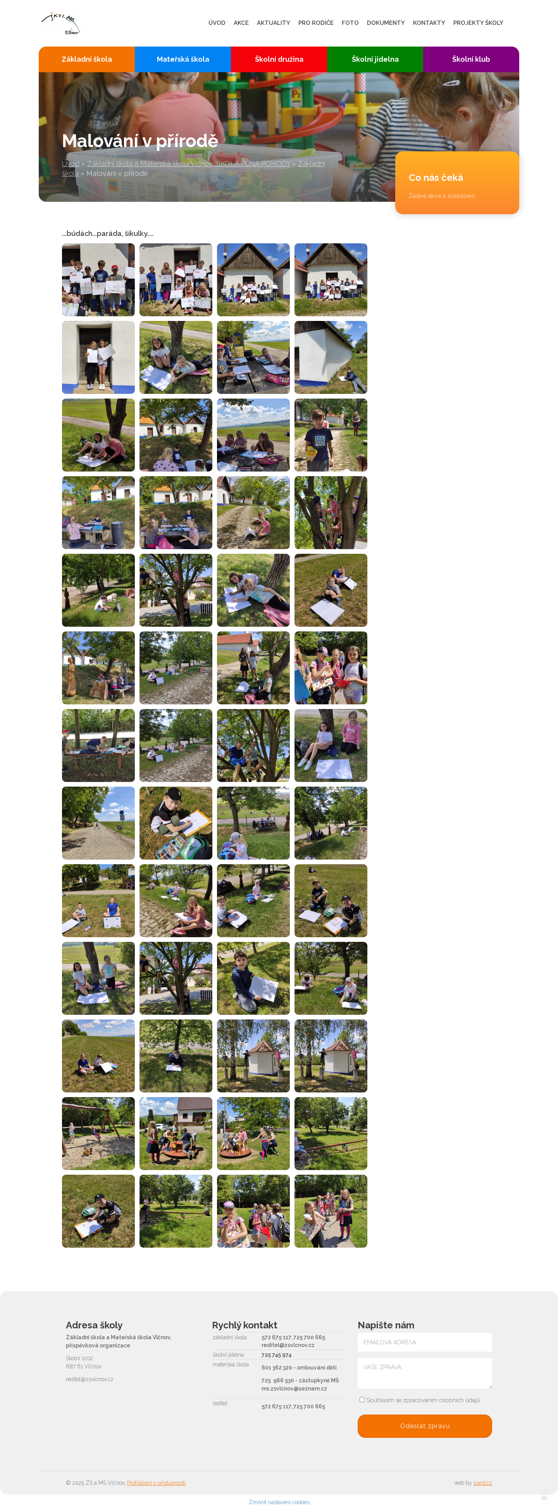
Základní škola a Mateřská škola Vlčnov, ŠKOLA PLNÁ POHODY (188, 163)
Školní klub (471, 59)
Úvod (70, 163)
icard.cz (483, 1483)
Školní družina (279, 59)
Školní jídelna (375, 59)
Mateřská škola (183, 59)
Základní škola (87, 59)
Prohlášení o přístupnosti (156, 1483)
